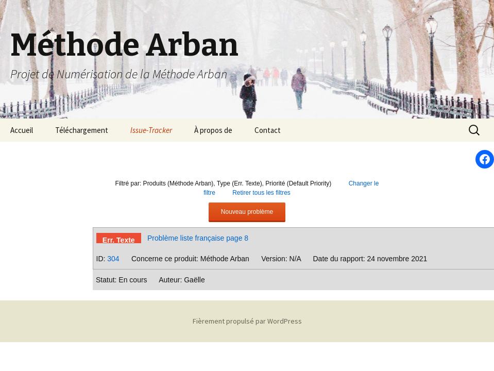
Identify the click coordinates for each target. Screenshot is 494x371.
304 (113, 259)
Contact (267, 130)
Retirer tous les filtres (261, 192)
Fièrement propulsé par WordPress (247, 321)
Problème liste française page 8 (197, 238)
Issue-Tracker (151, 130)
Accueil (21, 130)
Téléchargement (81, 130)
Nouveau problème (247, 211)
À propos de (213, 130)
